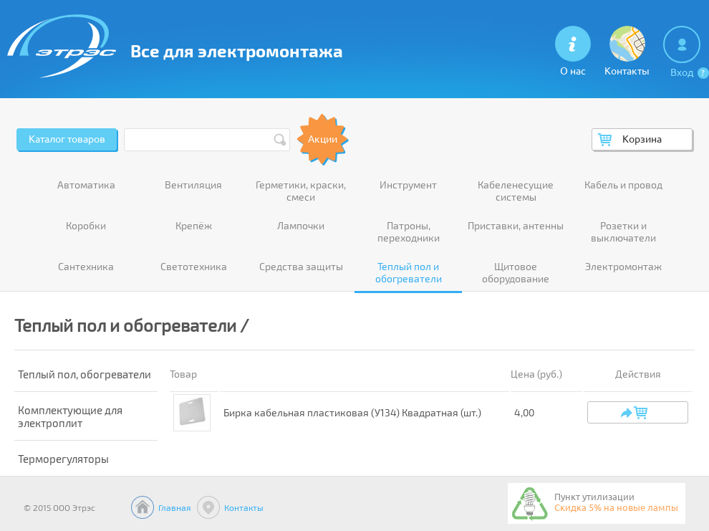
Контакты (244, 507)
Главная (174, 507)
